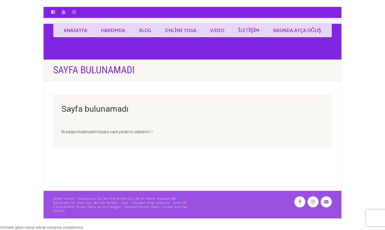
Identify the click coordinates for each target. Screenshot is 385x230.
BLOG (145, 30)
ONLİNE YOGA (180, 30)
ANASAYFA (75, 30)
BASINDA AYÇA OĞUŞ (297, 30)
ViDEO (217, 30)
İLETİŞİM (248, 30)
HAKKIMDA (113, 30)
